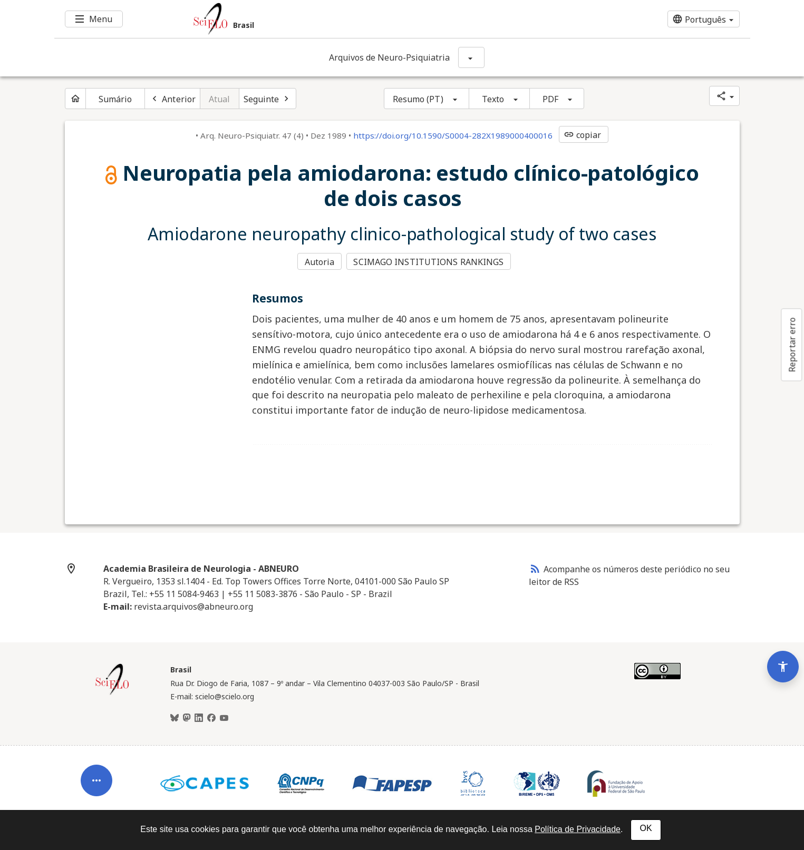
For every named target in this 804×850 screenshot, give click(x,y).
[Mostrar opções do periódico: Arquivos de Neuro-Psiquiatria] (471, 57)
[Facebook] (211, 717)
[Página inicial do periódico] (75, 98)
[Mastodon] (186, 717)
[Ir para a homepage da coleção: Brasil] (344, 19)
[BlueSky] (174, 717)
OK (646, 828)
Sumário (115, 99)
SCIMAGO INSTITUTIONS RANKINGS (429, 261)
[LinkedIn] (199, 717)
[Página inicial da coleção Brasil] (112, 692)
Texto (493, 99)
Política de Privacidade (578, 829)
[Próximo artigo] (268, 98)
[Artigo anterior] (172, 98)
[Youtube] (224, 717)
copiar (583, 135)
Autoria (320, 261)
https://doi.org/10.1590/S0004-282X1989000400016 (453, 135)
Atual (219, 99)
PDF (550, 99)
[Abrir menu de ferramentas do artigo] (96, 772)
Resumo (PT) (418, 99)
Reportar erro (792, 344)
